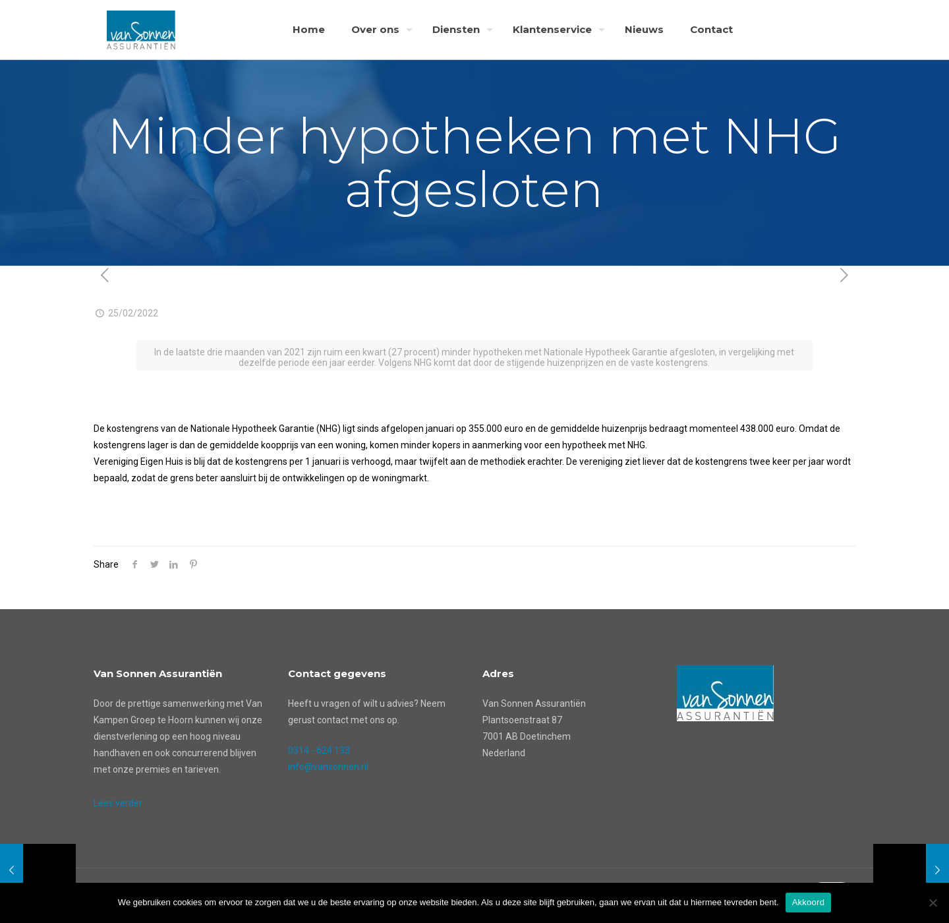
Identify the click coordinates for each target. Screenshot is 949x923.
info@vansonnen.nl (328, 766)
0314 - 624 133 (319, 750)
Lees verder (118, 803)
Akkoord (808, 902)
